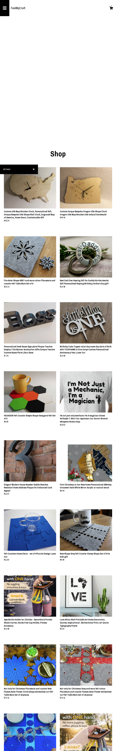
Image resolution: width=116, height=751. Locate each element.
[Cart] (111, 8)
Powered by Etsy (26, 746)
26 (73, 738)
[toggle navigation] (4, 8)
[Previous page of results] (39, 738)
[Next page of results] (77, 738)
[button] (19, 54)
